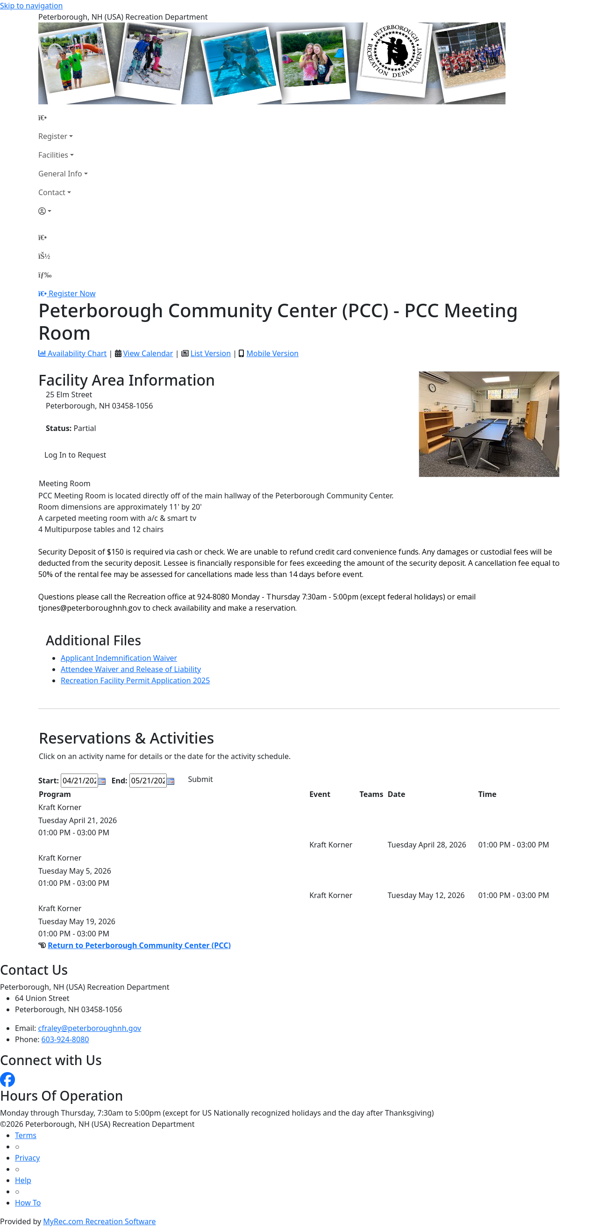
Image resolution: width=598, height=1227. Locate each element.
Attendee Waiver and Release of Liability (131, 669)
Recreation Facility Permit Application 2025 (135, 680)
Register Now (72, 293)
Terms (25, 1135)
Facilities (53, 155)
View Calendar (148, 353)
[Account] (63, 211)
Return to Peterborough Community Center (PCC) (139, 945)
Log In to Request (75, 455)
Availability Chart (72, 353)
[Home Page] (63, 117)
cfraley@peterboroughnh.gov (90, 1028)
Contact (51, 192)
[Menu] (44, 274)
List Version (211, 353)
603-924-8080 (65, 1039)
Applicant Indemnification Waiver (119, 658)
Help (23, 1180)
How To (28, 1203)
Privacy (27, 1158)
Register (52, 136)
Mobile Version (272, 353)
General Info (60, 173)
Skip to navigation (31, 5)
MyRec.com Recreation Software (99, 1221)
